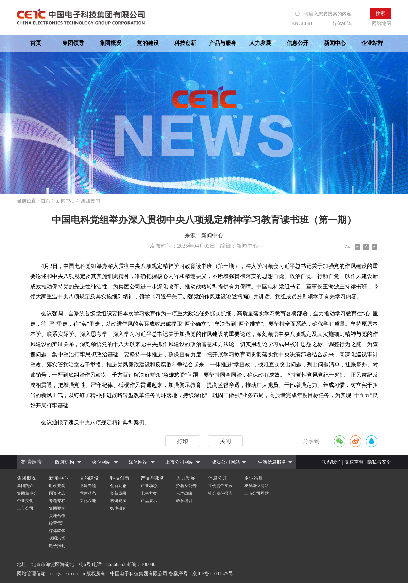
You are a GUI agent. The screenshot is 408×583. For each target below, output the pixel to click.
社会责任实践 (220, 485)
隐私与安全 (379, 462)
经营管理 (57, 523)
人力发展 (260, 43)
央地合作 (57, 515)
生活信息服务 (272, 462)
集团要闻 (90, 200)
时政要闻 (57, 485)
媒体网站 (138, 462)
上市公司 (25, 508)
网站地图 (381, 23)
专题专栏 (57, 500)
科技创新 (185, 43)
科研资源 (118, 500)
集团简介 (25, 485)
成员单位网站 (256, 485)
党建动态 (88, 493)
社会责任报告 (220, 493)
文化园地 (88, 500)
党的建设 (148, 43)
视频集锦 (57, 538)
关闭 (225, 441)
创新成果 (118, 493)
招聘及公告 (186, 485)
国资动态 (57, 493)
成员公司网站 (225, 462)
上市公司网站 (179, 462)
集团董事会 (27, 493)
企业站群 (372, 43)
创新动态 (118, 485)
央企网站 (101, 462)
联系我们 (331, 462)
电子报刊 (57, 545)
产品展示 (149, 500)
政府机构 (64, 462)
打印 (182, 441)
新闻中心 (335, 43)
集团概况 (110, 43)
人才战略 (184, 493)
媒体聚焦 (57, 530)
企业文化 (25, 500)
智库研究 (118, 508)
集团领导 (73, 43)
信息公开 (297, 43)
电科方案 (149, 493)
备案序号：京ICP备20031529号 (201, 573)
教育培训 (184, 500)
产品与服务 (222, 43)
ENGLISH (302, 23)
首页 (35, 43)
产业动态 (149, 485)
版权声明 (353, 462)
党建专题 (88, 485)
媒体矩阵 (342, 23)
